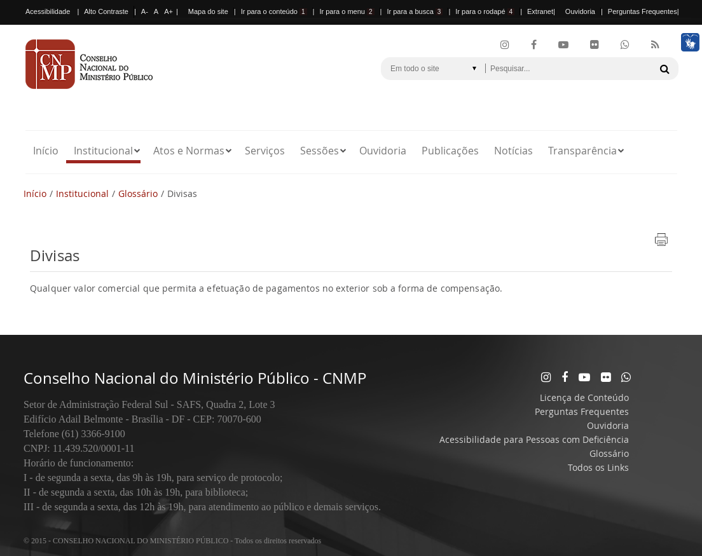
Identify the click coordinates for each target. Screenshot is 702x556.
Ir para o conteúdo (274, 11)
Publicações (450, 151)
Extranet (540, 11)
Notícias (513, 151)
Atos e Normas (188, 151)
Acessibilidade (47, 11)
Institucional (103, 151)
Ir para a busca (415, 11)
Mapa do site (208, 11)
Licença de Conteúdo (584, 397)
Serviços (265, 151)
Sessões (319, 151)
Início (46, 151)
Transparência (582, 151)
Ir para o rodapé (484, 11)
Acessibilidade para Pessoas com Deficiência (534, 439)
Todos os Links (598, 467)
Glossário (138, 193)
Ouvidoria (580, 11)
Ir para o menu (346, 11)
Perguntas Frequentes (642, 11)
